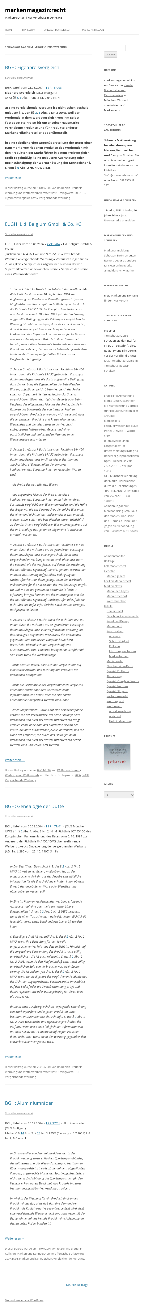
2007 (78, 193)
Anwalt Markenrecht (58, 30)
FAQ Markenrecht (115, 566)
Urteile (108, 606)
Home (8, 30)
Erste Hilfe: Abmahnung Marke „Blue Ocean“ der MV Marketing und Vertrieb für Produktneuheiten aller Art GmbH (121, 406)
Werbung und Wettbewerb (22, 193)
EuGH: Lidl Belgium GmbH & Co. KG (43, 224)
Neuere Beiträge (79, 1285)
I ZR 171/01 (54, 826)
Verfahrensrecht (117, 696)
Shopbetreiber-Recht (120, 666)
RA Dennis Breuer (68, 188)
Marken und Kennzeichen (33, 1253)
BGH (85, 193)
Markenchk (121, 300)
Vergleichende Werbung (54, 198)
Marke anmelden (93, 30)
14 (22, 1133)
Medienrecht (115, 661)
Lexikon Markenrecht (117, 581)
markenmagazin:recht (35, 10)
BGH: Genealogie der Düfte (34, 806)
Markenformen (118, 656)
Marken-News (113, 586)
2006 (78, 775)
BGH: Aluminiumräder (29, 1103)
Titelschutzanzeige (116, 335)
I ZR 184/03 (54, 88)
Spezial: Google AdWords (123, 681)
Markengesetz (116, 576)
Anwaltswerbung (120, 711)
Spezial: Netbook (117, 686)
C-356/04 (53, 244)
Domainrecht (115, 611)
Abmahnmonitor (114, 556)
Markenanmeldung (116, 250)
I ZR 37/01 (53, 1123)
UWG (34, 198)
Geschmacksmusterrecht (123, 616)
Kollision (10, 1253)
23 (38, 1133)
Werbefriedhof (116, 601)
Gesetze (109, 571)
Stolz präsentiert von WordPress (24, 1300)
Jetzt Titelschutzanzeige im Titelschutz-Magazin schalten (121, 365)
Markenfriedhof (117, 596)
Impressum (28, 30)
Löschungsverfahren (122, 651)
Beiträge (109, 561)
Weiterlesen (15, 178)
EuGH (85, 775)
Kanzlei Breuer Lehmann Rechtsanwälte (118, 90)
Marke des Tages (118, 591)
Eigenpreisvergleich (17, 198)
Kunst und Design (118, 621)
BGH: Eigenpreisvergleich (32, 67)
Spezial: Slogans (117, 691)
